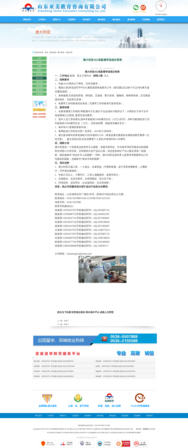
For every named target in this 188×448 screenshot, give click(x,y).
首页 (46, 52)
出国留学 (72, 19)
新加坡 (39, 62)
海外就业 (101, 19)
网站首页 (27, 19)
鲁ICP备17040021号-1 (87, 429)
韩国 (39, 66)
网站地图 (81, 425)
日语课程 (146, 19)
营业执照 (87, 425)
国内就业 (116, 19)
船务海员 (39, 90)
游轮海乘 (39, 86)
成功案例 (131, 19)
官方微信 (136, 12)
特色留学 (86, 19)
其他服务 (137, 415)
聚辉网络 (146, 429)
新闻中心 (57, 19)
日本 (39, 58)
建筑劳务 (39, 82)
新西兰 (39, 70)
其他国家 (39, 94)
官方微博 (143, 12)
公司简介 (42, 19)
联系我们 (161, 19)
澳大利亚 (61, 52)
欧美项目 (39, 74)
